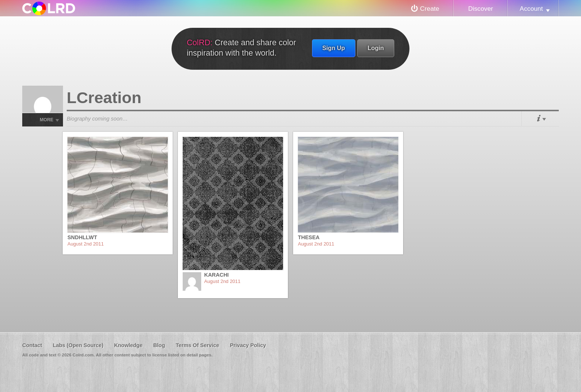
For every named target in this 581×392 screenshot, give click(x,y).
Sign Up (333, 48)
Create (429, 8)
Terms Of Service (197, 345)
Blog (159, 345)
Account (531, 8)
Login (376, 48)
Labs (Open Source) (78, 345)
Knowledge (128, 345)
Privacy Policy (248, 345)
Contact (32, 345)
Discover (480, 8)
